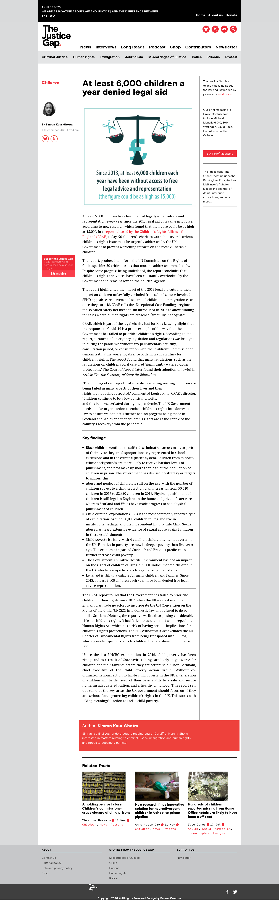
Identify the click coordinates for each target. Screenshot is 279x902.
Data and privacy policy (57, 868)
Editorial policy (51, 863)
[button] (233, 29)
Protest (231, 57)
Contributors (198, 47)
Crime (113, 863)
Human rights (84, 57)
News (85, 47)
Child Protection (216, 828)
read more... (225, 94)
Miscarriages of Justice (167, 57)
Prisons (213, 57)
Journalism (134, 57)
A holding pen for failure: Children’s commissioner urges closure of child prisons (106, 808)
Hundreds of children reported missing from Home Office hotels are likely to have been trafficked (212, 810)
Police (197, 57)
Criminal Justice (55, 57)
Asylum (193, 828)
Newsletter (226, 47)
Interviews (106, 47)
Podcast (157, 47)
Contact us (49, 858)
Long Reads (132, 47)
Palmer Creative (170, 898)
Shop (175, 47)
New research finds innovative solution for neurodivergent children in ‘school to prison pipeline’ (159, 810)
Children (50, 82)
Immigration (110, 57)
